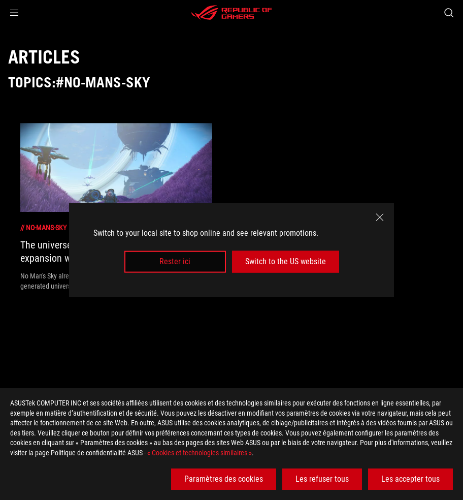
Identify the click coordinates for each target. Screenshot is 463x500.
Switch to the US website (285, 261)
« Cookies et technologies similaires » (199, 453)
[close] (380, 217)
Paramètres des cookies (223, 479)
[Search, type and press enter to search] (449, 12)
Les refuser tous (322, 479)
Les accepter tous (410, 479)
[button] (14, 13)
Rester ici (174, 261)
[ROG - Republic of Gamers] (231, 12)
